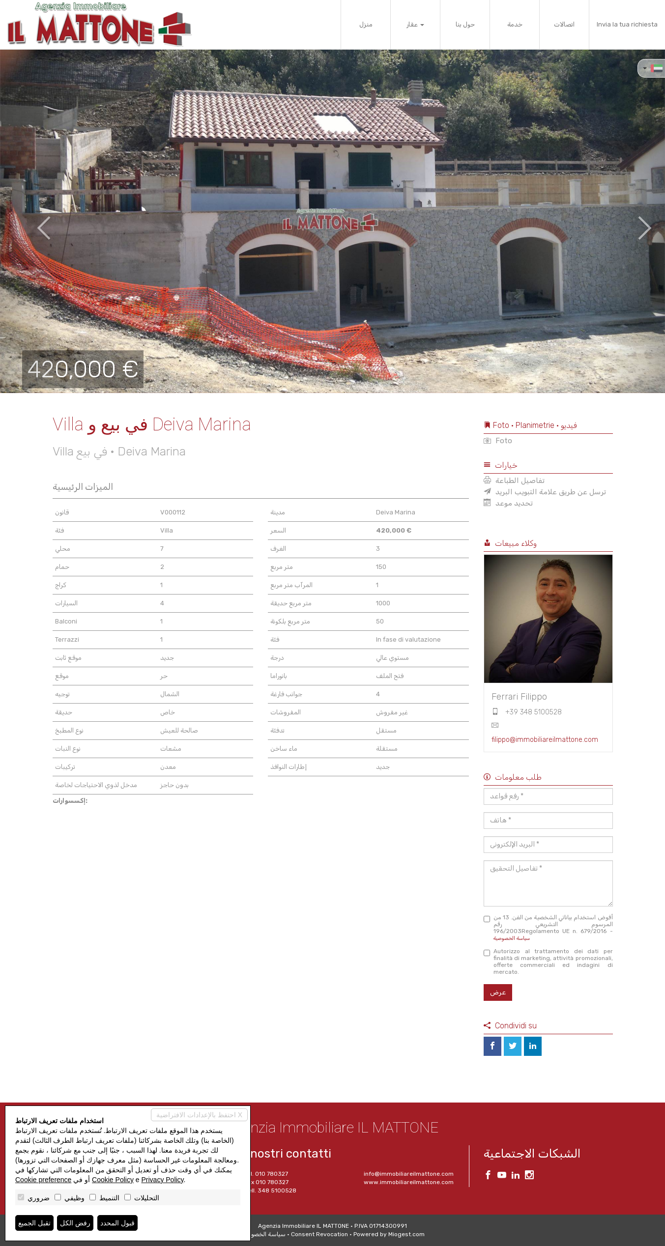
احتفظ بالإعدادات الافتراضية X (199, 1115)
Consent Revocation (319, 1234)
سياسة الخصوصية (511, 938)
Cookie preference (43, 1180)
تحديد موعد (508, 503)
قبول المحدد (117, 1223)
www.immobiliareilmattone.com (409, 1182)
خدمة (514, 24)
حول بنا (465, 24)
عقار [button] (415, 24)
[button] (33, 221)
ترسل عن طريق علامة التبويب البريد (545, 491)
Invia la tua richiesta (627, 24)
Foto (498, 440)
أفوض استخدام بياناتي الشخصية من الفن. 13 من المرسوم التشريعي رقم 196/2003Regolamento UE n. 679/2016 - (548, 927)
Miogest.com (406, 1234)
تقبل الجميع (34, 1223)
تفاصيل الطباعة (514, 480)
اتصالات (564, 24)
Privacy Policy (162, 1180)
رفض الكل (75, 1223)
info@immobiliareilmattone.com (409, 1173)
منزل (366, 24)
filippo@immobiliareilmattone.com (545, 740)
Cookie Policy (113, 1180)
